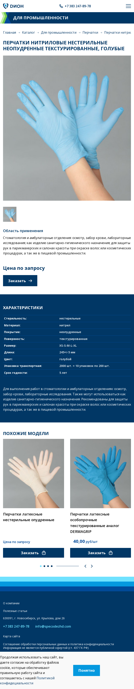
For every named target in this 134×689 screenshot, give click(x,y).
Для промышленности (58, 32)
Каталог (28, 32)
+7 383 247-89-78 (78, 6)
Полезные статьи (15, 611)
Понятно (86, 670)
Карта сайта (11, 636)
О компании (11, 603)
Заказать (20, 280)
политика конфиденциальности (92, 644)
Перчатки (90, 32)
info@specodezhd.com (53, 626)
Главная (9, 32)
